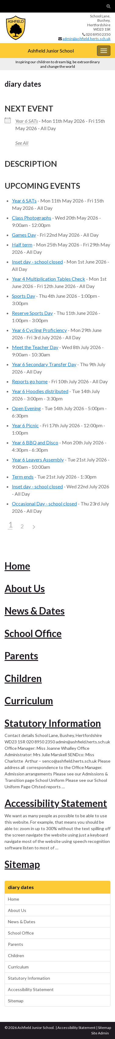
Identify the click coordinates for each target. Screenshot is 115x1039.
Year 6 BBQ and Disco (35, 442)
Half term (22, 244)
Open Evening (26, 408)
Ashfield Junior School (51, 50)
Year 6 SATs (26, 121)
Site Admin (100, 1033)
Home (17, 566)
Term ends (23, 476)
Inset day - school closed (37, 261)
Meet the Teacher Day (35, 347)
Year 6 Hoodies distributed (40, 391)
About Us (25, 588)
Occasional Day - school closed (44, 503)
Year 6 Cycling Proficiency (39, 330)
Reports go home (30, 381)
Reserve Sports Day (32, 313)
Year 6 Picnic (25, 425)
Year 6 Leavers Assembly (38, 459)
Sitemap (22, 864)
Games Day (24, 235)
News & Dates (35, 611)
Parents (21, 656)
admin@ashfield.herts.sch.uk (86, 38)
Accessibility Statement (56, 803)
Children (23, 678)
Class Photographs (31, 218)
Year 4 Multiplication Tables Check (48, 279)
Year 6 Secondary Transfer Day (44, 364)
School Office (33, 633)
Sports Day (23, 296)
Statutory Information (53, 723)
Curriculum (29, 700)
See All (21, 143)
